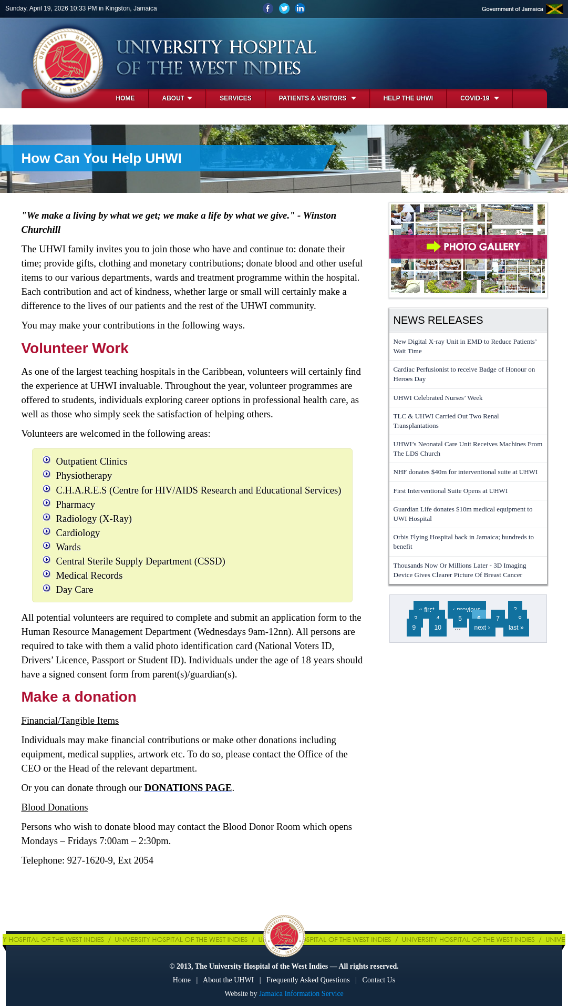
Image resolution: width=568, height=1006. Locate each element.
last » (516, 627)
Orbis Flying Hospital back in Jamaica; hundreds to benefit (464, 541)
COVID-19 (479, 98)
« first (426, 609)
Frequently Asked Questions (308, 980)
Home (125, 98)
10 (437, 627)
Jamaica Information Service (301, 994)
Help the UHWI (408, 98)
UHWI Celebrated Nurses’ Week (438, 398)
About (177, 98)
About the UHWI (228, 980)
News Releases (438, 320)
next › (482, 627)
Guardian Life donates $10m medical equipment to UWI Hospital (463, 513)
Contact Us (379, 980)
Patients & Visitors (317, 98)
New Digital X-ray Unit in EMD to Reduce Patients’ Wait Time (466, 346)
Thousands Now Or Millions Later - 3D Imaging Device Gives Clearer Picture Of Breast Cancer (460, 570)
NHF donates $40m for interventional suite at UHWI (466, 472)
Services (235, 98)
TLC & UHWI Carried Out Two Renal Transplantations (446, 420)
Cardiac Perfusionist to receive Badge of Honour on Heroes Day (464, 374)
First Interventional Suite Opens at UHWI (451, 491)
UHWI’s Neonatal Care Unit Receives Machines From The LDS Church (468, 448)
